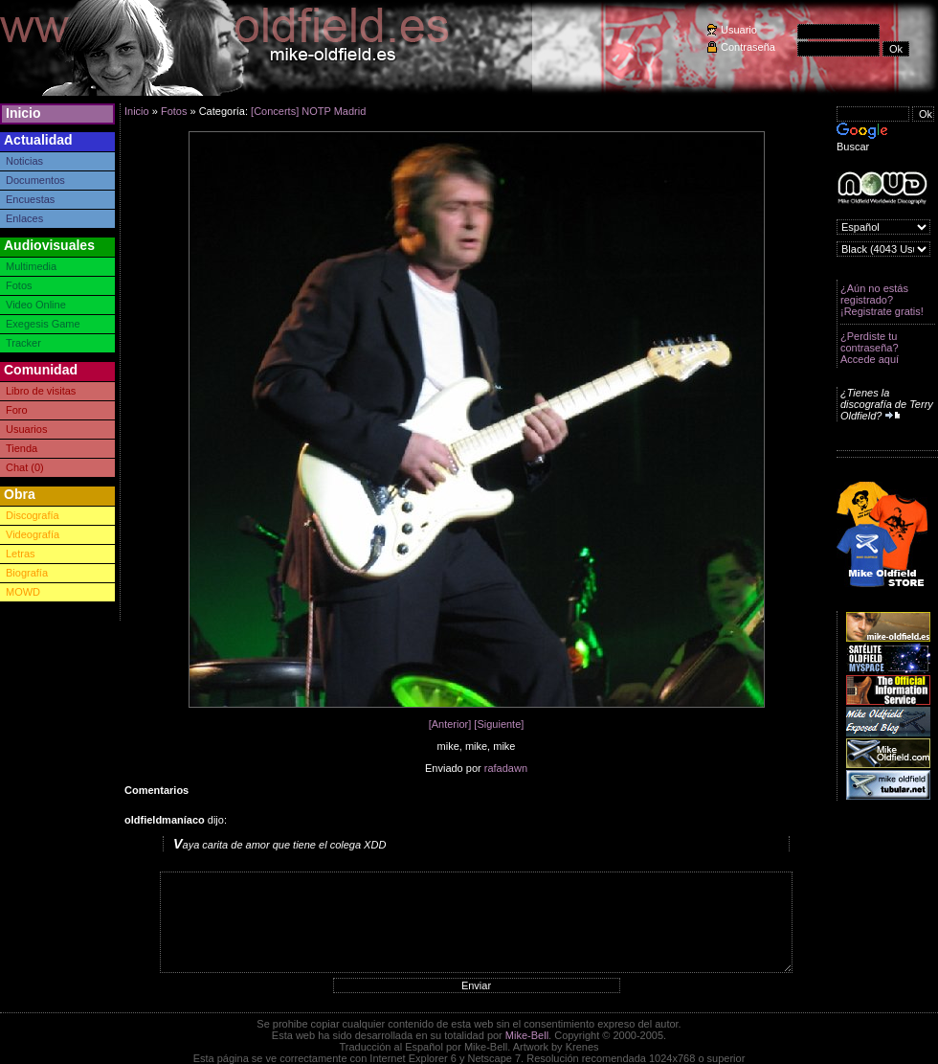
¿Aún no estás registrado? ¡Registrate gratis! (882, 300)
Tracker (23, 343)
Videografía (32, 534)
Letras (20, 553)
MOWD (23, 592)
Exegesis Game (43, 323)
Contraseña (748, 47)
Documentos (35, 180)
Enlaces (24, 218)
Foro (17, 410)
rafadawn (505, 768)
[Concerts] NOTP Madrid (308, 111)
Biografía (27, 572)
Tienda (21, 448)
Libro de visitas (41, 390)
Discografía (32, 515)
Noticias (24, 161)
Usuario (739, 29)
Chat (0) (25, 467)
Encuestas (30, 199)
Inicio (23, 113)
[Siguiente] (499, 724)
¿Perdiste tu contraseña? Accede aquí (869, 347)
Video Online (36, 304)
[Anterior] (450, 724)
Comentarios (156, 790)
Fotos (19, 285)
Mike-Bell (526, 1035)
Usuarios (26, 429)
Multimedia (31, 266)
